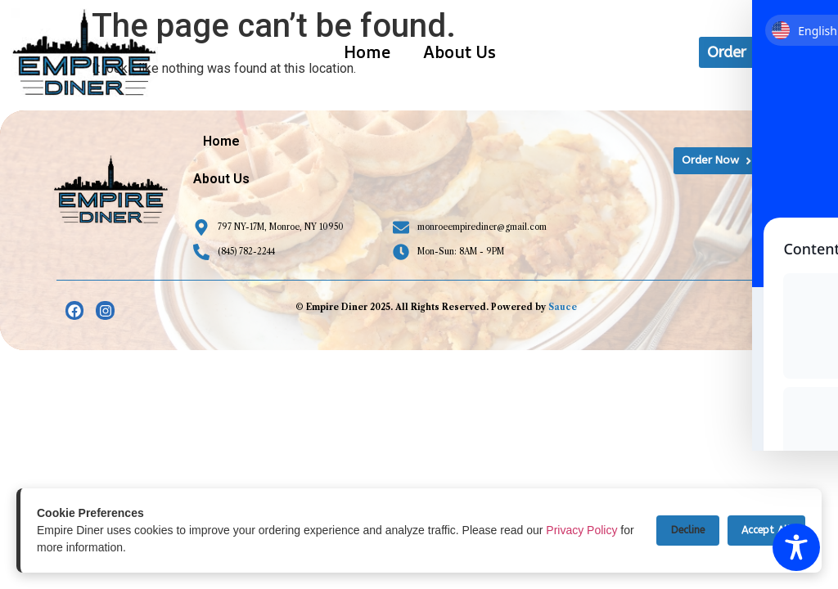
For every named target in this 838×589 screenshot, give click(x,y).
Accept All (763, 530)
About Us (459, 52)
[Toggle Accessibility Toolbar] (796, 547)
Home (367, 52)
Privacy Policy (581, 530)
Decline (677, 530)
